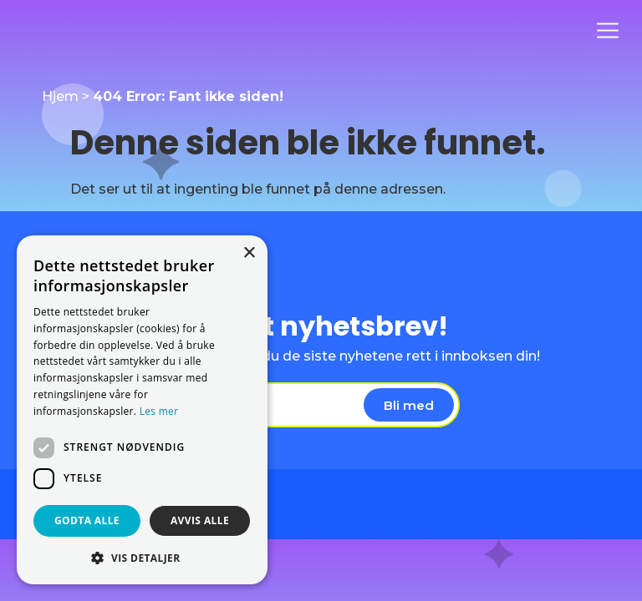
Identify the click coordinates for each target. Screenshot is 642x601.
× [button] (248, 253)
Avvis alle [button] (200, 520)
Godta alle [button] (87, 520)
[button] (142, 558)
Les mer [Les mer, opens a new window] (159, 411)
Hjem (60, 96)
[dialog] (142, 409)
